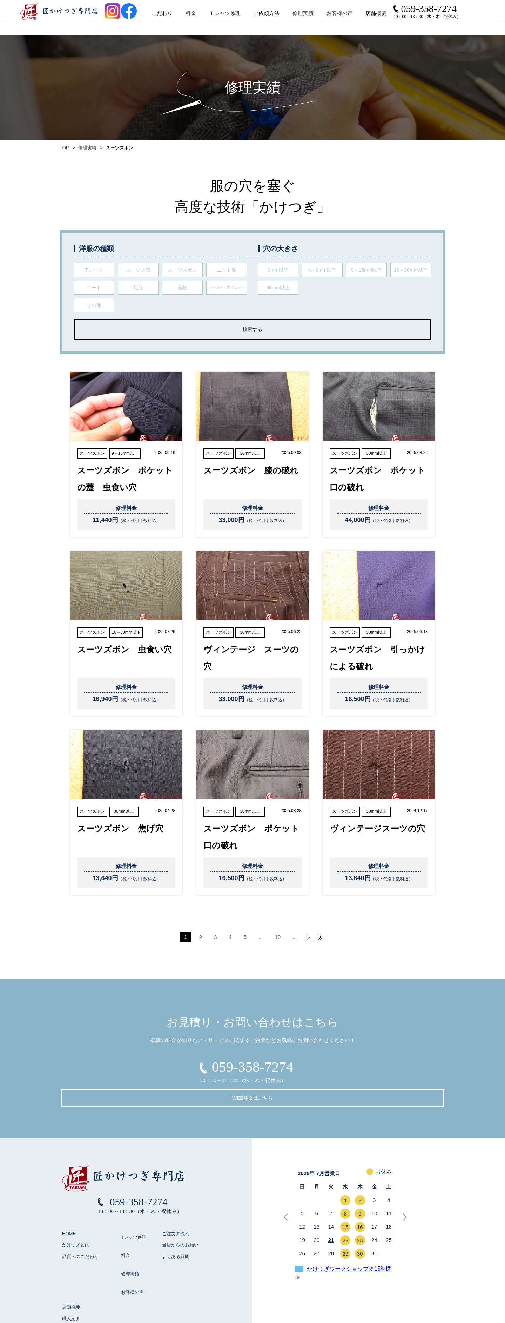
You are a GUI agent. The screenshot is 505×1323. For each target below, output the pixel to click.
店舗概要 (71, 1258)
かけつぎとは (75, 1224)
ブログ (69, 1281)
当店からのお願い (180, 1224)
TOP (64, 147)
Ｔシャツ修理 (245, 20)
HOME (69, 1212)
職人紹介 (71, 1269)
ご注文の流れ (175, 1212)
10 (278, 937)
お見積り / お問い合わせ (87, 1292)
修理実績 (323, 20)
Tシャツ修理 (130, 1212)
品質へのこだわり (80, 1235)
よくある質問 (175, 1235)
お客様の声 (359, 20)
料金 (211, 20)
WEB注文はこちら (305, 1070)
